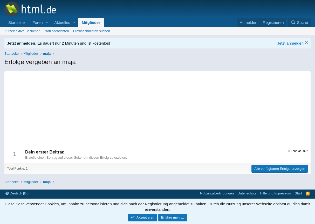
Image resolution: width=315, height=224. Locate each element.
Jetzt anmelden (290, 43)
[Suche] (299, 22)
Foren (37, 22)
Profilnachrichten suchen (91, 31)
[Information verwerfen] (306, 43)
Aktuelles (62, 22)
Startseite (16, 22)
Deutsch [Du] (17, 193)
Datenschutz (247, 193)
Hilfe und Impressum (275, 193)
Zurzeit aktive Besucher (22, 31)
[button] (46, 22)
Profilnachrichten (56, 31)
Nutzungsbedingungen (217, 193)
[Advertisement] (157, 107)
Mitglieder (91, 22)
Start (298, 193)
